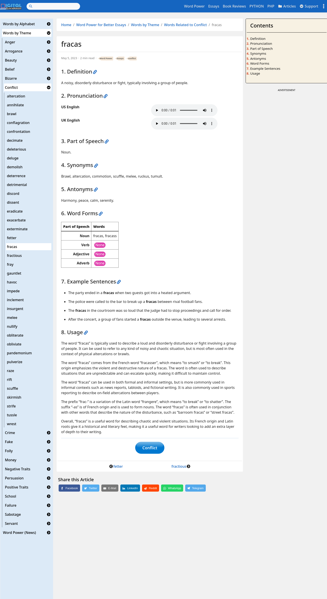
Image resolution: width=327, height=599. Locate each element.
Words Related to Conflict (185, 24)
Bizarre (11, 78)
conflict (132, 58)
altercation (16, 96)
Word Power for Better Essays (101, 24)
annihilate (15, 105)
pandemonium (19, 353)
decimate (15, 140)
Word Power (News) (19, 532)
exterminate (17, 229)
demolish (14, 167)
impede (13, 291)
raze (10, 370)
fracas (12, 246)
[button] (49, 24)
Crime (10, 432)
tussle (12, 415)
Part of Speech (261, 48)
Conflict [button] (149, 448)
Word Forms (259, 63)
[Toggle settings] (323, 6)
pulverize (14, 361)
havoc (12, 282)
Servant (11, 523)
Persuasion (14, 478)
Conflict (11, 87)
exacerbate (16, 220)
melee (12, 317)
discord (13, 193)
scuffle (12, 388)
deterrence (16, 175)
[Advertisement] (286, 124)
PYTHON (256, 6)
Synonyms (258, 53)
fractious (14, 255)
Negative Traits (17, 469)
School (10, 496)
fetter (11, 237)
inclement (15, 299)
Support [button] (308, 6)
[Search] (53, 6)
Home (66, 24)
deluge (13, 158)
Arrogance (14, 51)
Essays (213, 6)
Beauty (11, 60)
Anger (10, 42)
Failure (10, 505)
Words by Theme (17, 33)
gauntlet (14, 273)
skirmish (14, 397)
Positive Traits (16, 487)
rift (9, 379)
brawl (11, 113)
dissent (13, 202)
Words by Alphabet (19, 23)
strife (11, 406)
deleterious (16, 149)
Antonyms (258, 58)
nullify (12, 326)
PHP (270, 6)
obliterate (15, 335)
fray (10, 264)
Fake (9, 441)
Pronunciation (261, 43)
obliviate (14, 344)
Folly (9, 450)
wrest (11, 423)
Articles (287, 6)
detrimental (17, 184)
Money (10, 459)
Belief (9, 69)
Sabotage (13, 514)
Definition (257, 38)
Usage (255, 73)
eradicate (15, 211)
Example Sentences (265, 68)
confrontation (18, 131)
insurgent (15, 308)
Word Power (194, 6)
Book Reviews (234, 6)
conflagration (18, 122)
